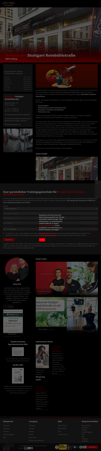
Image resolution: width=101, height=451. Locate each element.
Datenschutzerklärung (46, 225)
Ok (42, 239)
